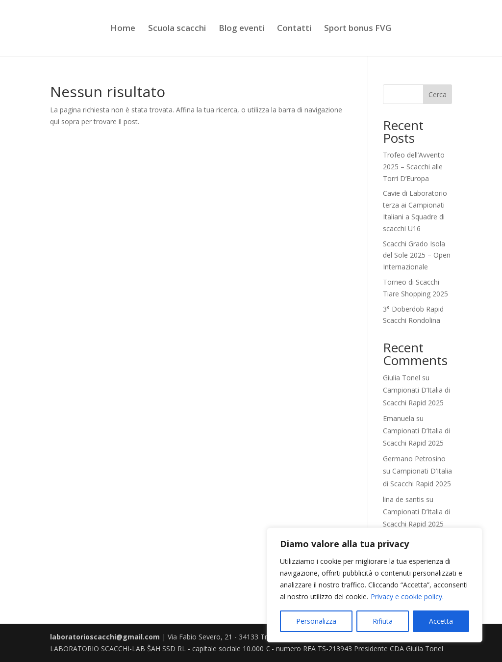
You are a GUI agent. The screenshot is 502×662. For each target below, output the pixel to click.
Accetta (441, 621)
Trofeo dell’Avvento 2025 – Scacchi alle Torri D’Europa (414, 166)
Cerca (437, 94)
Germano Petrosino (414, 458)
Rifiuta (383, 621)
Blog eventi (241, 29)
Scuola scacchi (177, 29)
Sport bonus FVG (357, 29)
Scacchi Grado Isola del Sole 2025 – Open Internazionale (417, 255)
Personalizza (316, 621)
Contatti (294, 29)
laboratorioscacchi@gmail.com (105, 636)
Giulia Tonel (401, 377)
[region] (374, 585)
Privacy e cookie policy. (407, 596)
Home (122, 29)
